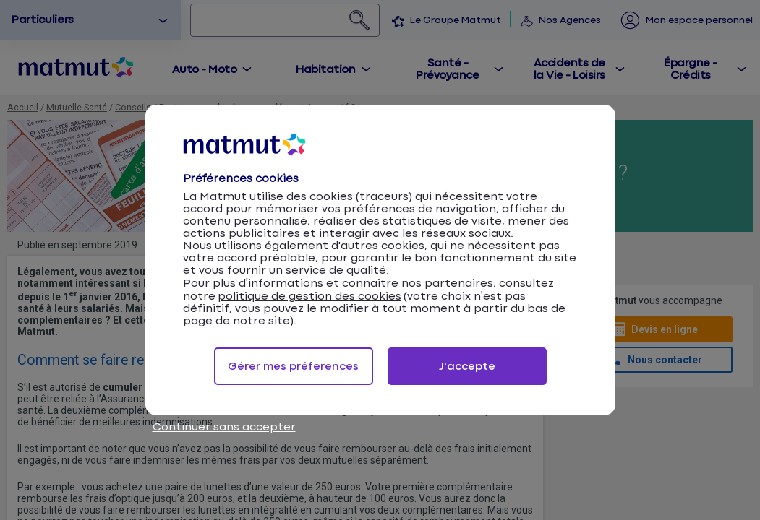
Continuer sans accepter (224, 427)
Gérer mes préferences (293, 366)
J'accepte (467, 366)
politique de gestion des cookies (309, 296)
